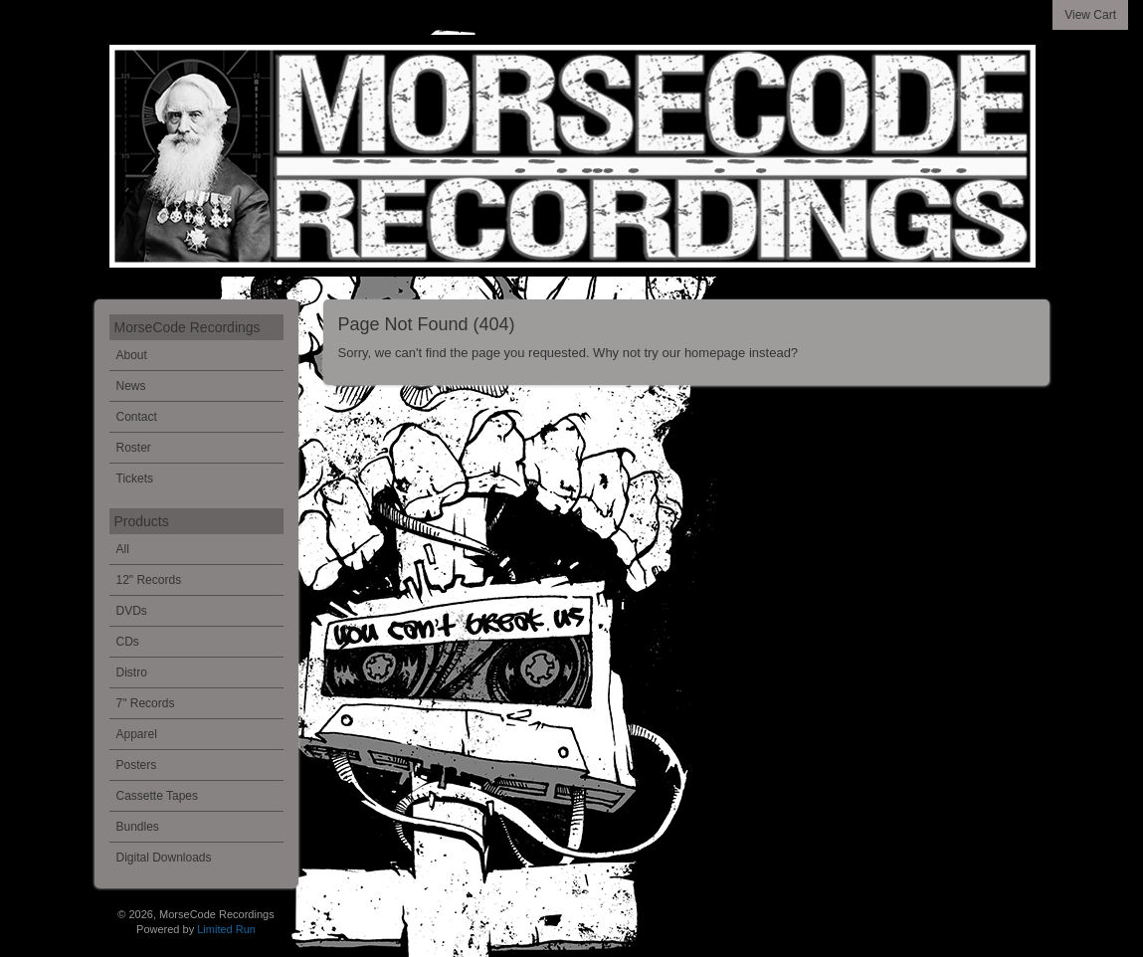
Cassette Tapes (157, 796)
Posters (136, 765)
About (131, 355)
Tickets (135, 478)
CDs (127, 642)
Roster (133, 448)
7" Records (145, 703)
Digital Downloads (164, 857)
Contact (136, 417)
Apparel (136, 734)
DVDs (131, 611)
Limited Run (226, 929)
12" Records (149, 580)
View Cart (1090, 15)
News (131, 386)
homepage (714, 352)
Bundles (137, 827)
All (122, 549)
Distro (131, 672)
